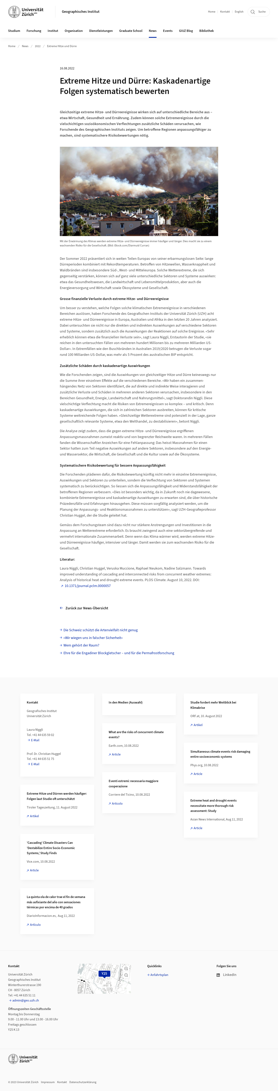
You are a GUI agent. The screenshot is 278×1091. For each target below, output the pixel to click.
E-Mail (35, 740)
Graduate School (130, 31)
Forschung (34, 31)
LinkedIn (226, 974)
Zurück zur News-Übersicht (84, 608)
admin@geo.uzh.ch (25, 1000)
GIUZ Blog (186, 31)
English (239, 12)
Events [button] (168, 31)
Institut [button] (53, 31)
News (25, 46)
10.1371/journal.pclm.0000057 (88, 585)
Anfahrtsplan (159, 975)
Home (211, 12)
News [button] (153, 31)
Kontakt (225, 12)
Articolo (117, 803)
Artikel (198, 725)
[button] (126, 968)
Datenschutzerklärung (82, 1082)
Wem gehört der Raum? (81, 645)
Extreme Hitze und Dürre (62, 46)
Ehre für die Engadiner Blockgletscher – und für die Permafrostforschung (118, 653)
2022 (38, 46)
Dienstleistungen (101, 31)
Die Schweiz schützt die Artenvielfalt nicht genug (100, 630)
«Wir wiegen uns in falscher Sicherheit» (93, 637)
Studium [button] (14, 31)
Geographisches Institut (81, 11)
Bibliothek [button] (206, 31)
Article (116, 754)
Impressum (48, 1082)
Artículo (35, 925)
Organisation (74, 31)
